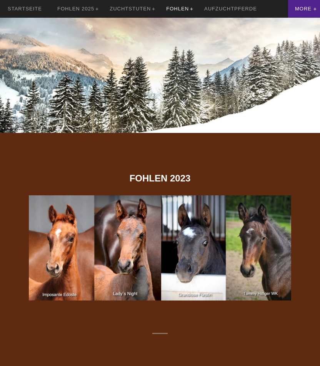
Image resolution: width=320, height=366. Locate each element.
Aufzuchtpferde (230, 9)
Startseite (25, 9)
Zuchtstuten (130, 9)
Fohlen (177, 9)
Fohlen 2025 (75, 9)
